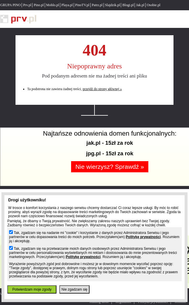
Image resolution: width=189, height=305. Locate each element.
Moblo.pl (52, 5)
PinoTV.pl (82, 5)
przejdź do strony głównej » (102, 89)
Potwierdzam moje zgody (31, 289)
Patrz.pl (97, 5)
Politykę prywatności (143, 237)
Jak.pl (140, 5)
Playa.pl (67, 5)
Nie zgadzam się (74, 289)
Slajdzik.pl (112, 5)
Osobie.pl (153, 5)
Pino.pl (39, 5)
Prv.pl (27, 5)
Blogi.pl (128, 5)
